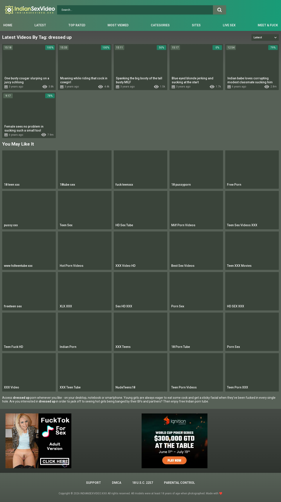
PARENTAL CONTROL (179, 482)
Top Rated (76, 25)
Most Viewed (118, 25)
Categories (160, 25)
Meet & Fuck (268, 25)
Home (7, 25)
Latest (40, 25)
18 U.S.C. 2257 (142, 482)
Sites (196, 25)
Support (93, 482)
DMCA (116, 482)
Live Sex (229, 25)
